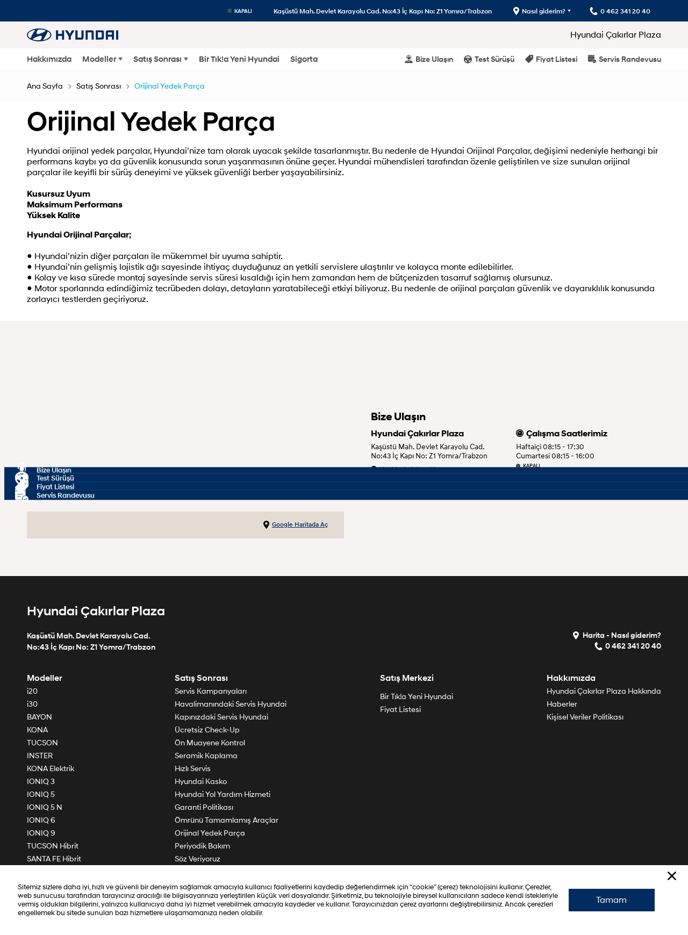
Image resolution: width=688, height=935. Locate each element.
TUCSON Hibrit (52, 846)
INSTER (40, 755)
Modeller (99, 59)
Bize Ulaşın (429, 58)
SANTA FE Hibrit (54, 859)
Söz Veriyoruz (197, 859)
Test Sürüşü (489, 58)
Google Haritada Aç (295, 525)
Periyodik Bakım (202, 846)
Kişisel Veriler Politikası (585, 717)
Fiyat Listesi (551, 58)
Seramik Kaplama (206, 755)
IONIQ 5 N (44, 807)
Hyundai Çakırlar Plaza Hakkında (604, 691)
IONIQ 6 (41, 820)
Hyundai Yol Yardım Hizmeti (222, 794)
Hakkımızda (49, 59)
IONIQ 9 (41, 833)
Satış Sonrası (157, 59)
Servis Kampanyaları (211, 691)
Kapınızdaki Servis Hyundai (221, 717)
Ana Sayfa (45, 86)
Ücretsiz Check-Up (207, 730)
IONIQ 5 (41, 794)
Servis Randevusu (624, 58)
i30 (32, 704)
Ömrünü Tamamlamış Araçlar (226, 820)
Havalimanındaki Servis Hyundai (230, 704)
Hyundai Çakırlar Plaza (615, 35)
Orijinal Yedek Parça (169, 86)
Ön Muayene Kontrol (210, 742)
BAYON (39, 717)
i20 (32, 691)
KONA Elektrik (50, 768)
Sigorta (304, 59)
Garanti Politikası (204, 807)
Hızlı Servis (193, 768)
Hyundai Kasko (201, 781)
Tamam (611, 900)
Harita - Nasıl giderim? (616, 634)
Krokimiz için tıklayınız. (414, 469)
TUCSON (42, 742)
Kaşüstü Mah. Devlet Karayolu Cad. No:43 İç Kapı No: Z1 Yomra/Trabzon (383, 11)
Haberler (562, 704)
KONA (37, 730)
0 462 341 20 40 (402, 483)
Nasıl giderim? (539, 11)
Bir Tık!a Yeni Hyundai (239, 59)
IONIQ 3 (41, 781)
